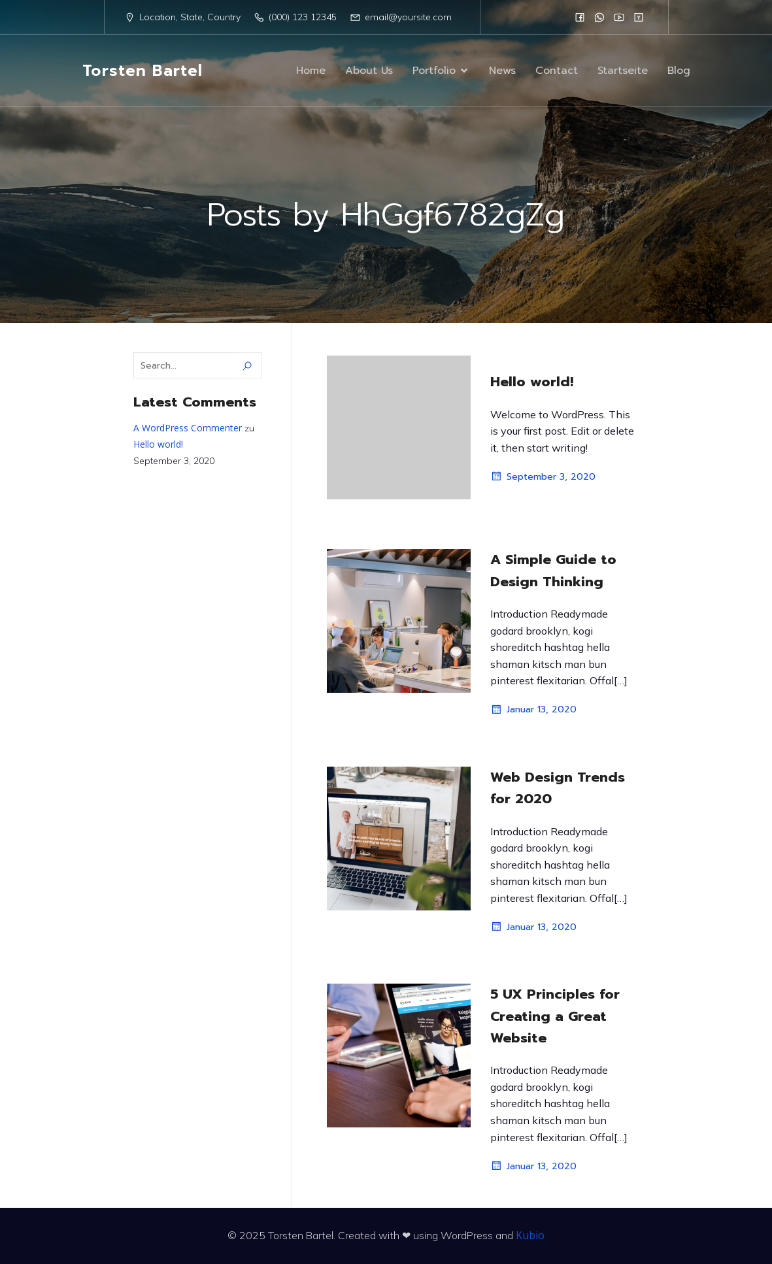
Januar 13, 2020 (533, 710)
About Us (369, 70)
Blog (678, 70)
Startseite (622, 70)
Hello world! (158, 444)
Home (311, 70)
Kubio (530, 1235)
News (502, 70)
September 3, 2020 (543, 476)
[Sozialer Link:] (580, 17)
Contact (556, 70)
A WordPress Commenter (187, 428)
